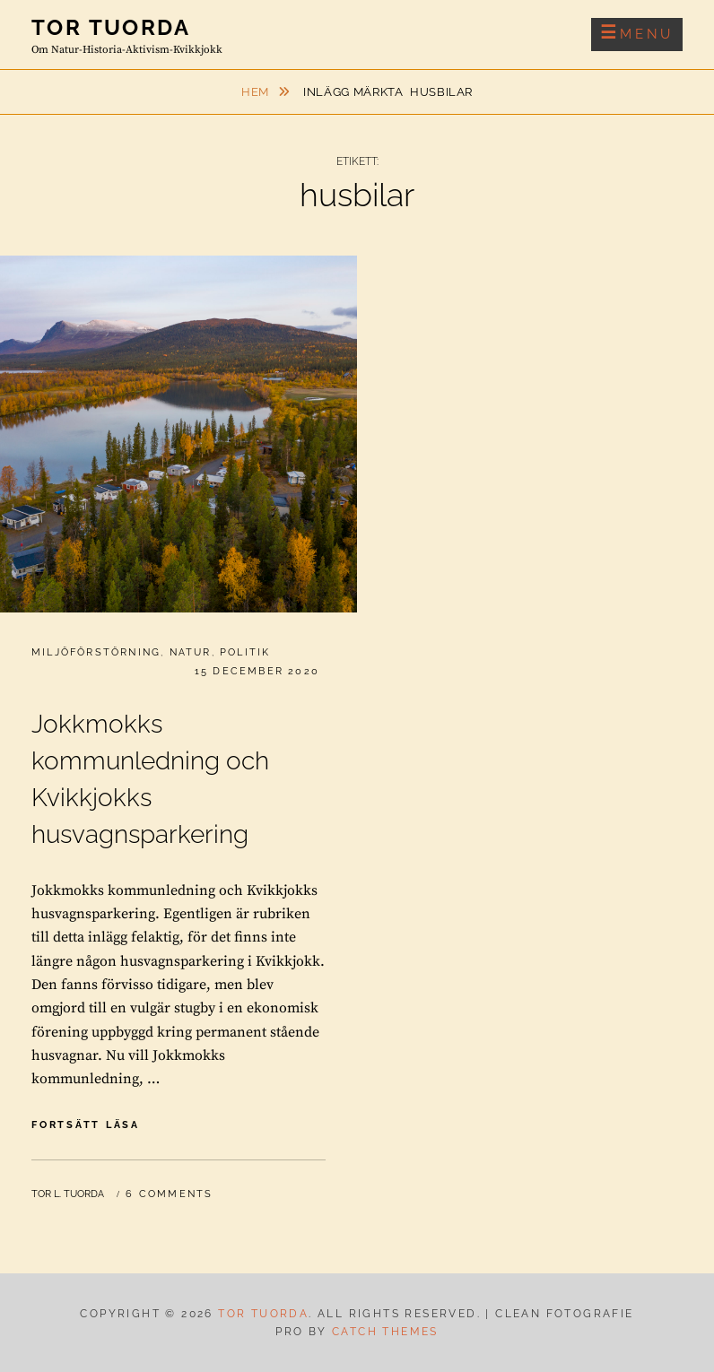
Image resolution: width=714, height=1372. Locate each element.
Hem (257, 92)
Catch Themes (385, 1331)
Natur (191, 652)
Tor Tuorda (110, 27)
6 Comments (169, 1194)
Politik (245, 652)
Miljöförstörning (96, 652)
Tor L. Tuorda (67, 1194)
